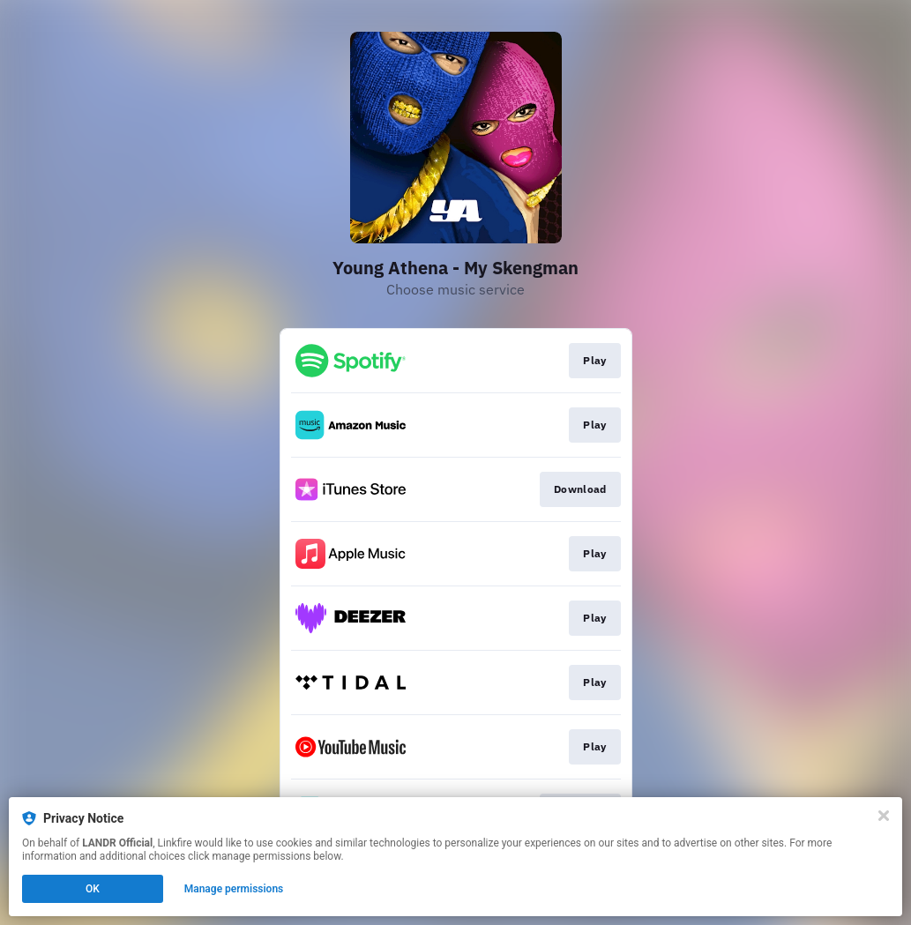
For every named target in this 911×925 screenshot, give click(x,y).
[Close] (884, 816)
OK (93, 889)
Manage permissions (234, 889)
